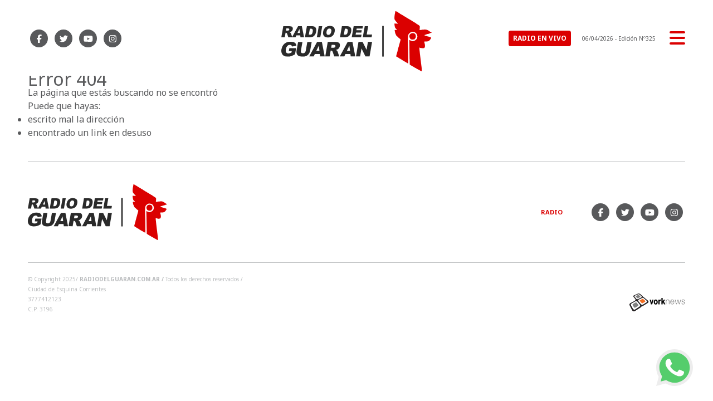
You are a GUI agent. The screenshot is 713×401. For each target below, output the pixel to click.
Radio (552, 212)
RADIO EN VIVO (540, 38)
